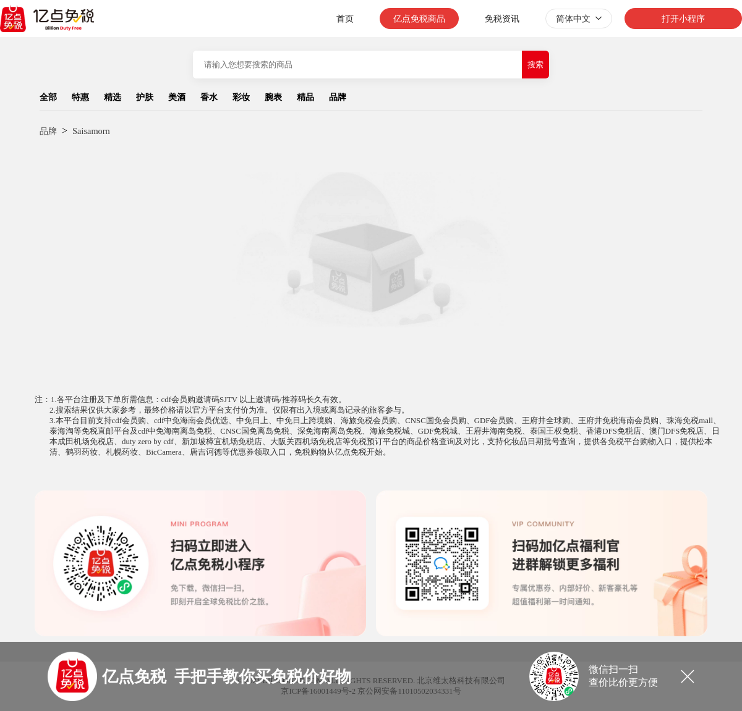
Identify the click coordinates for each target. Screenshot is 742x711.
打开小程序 (683, 18)
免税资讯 (502, 18)
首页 (345, 18)
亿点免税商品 (419, 18)
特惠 (80, 97)
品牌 (337, 97)
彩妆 (241, 97)
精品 (305, 97)
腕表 (273, 97)
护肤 (144, 97)
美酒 (177, 97)
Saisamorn (91, 131)
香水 (209, 97)
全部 (48, 97)
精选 (112, 97)
